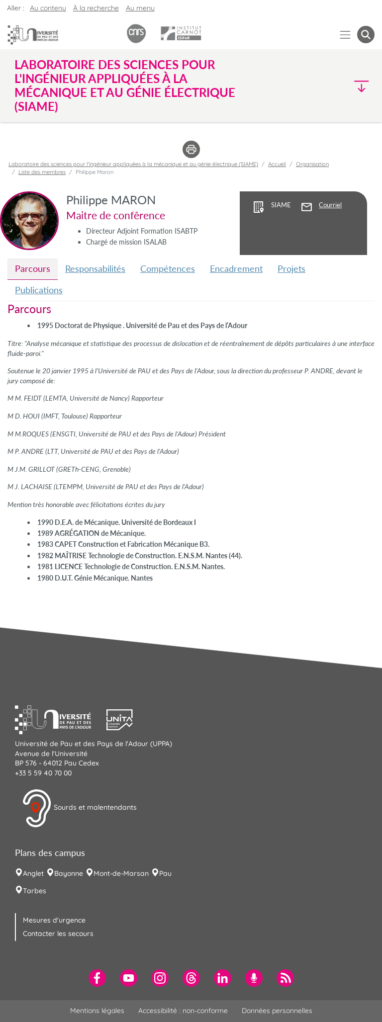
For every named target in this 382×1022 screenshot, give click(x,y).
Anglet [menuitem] (33, 873)
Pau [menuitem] (165, 873)
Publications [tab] (39, 289)
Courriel (330, 205)
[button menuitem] (366, 34)
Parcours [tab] (32, 268)
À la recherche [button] (96, 7)
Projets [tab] (291, 268)
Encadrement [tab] (236, 268)
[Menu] (345, 34)
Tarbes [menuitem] (34, 890)
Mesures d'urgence (54, 920)
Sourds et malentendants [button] (79, 808)
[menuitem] (97, 978)
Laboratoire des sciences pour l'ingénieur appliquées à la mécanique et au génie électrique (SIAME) (133, 164)
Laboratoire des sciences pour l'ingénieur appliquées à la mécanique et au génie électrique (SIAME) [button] (124, 85)
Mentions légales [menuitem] (97, 1010)
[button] (331, 86)
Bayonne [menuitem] (68, 873)
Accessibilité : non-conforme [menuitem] (183, 1010)
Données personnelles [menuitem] (277, 1010)
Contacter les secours (58, 933)
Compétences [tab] (167, 268)
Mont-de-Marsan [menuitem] (121, 873)
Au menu (140, 7)
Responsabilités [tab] (95, 268)
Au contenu (48, 7)
